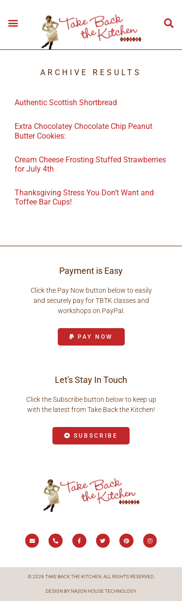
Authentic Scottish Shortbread (66, 102)
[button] (13, 23)
